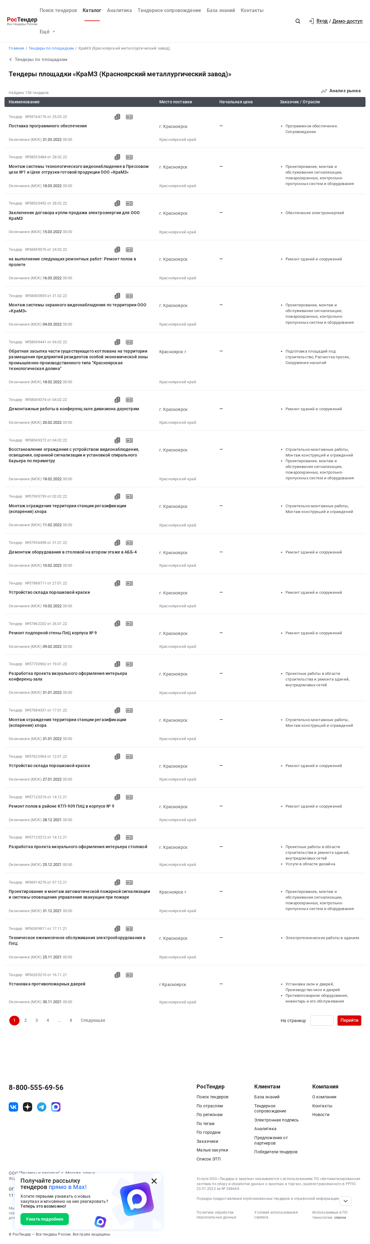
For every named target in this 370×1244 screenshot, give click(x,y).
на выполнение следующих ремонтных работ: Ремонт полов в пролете (72, 261)
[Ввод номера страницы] (322, 1020)
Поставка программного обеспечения (48, 125)
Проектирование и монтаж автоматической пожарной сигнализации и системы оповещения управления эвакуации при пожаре (79, 894)
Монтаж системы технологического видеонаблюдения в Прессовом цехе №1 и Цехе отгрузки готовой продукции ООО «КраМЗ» (79, 169)
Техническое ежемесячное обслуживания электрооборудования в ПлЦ (77, 940)
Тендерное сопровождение (169, 10)
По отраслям (210, 1105)
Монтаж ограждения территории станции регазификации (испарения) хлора (67, 508)
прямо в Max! (68, 1187)
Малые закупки (212, 1150)
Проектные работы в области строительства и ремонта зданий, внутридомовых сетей (318, 679)
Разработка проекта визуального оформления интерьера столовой (78, 846)
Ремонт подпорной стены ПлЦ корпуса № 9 (53, 632)
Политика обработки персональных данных (216, 1214)
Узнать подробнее (45, 1219)
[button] (298, 21)
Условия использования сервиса (276, 1214)
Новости (320, 1114)
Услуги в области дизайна (310, 864)
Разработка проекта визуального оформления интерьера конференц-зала (68, 676)
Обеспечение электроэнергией (315, 213)
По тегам (205, 1123)
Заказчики (207, 1141)
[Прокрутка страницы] (345, 1201)
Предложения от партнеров (271, 1140)
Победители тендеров (276, 1151)
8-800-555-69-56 (36, 1088)
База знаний (221, 10)
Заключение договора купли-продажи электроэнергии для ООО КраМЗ (74, 215)
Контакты (252, 10)
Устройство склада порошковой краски (49, 592)
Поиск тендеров (58, 10)
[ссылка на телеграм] (41, 1107)
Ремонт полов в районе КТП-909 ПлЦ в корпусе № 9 (61, 806)
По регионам (209, 1114)
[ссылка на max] (55, 1107)
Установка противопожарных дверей (47, 984)
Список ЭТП (209, 1159)
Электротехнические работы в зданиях (322, 938)
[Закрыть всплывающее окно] (154, 1181)
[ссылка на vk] (13, 1107)
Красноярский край (177, 139)
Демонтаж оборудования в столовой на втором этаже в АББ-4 (73, 552)
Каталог (92, 10)
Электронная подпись (276, 1120)
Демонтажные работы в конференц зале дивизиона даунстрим (74, 408)
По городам (208, 1132)
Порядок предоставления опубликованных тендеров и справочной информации (268, 1199)
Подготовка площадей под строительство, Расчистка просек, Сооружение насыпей (318, 357)
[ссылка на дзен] (27, 1107)
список (340, 1217)
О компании (324, 1096)
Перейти (350, 1020)
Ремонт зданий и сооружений (314, 259)
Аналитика (119, 10)
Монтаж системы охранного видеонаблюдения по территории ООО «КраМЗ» (77, 307)
